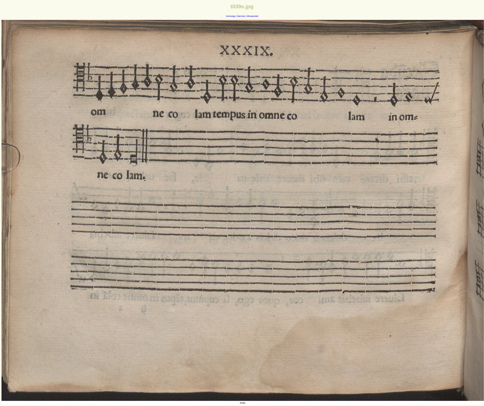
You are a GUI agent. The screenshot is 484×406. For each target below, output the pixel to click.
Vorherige (230, 16)
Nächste (241, 16)
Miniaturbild (252, 16)
